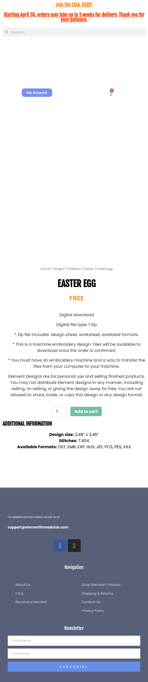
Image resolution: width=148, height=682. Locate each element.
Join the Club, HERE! (74, 5)
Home (45, 269)
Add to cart (86, 411)
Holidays (74, 269)
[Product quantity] (59, 411)
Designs (59, 269)
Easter (89, 269)
